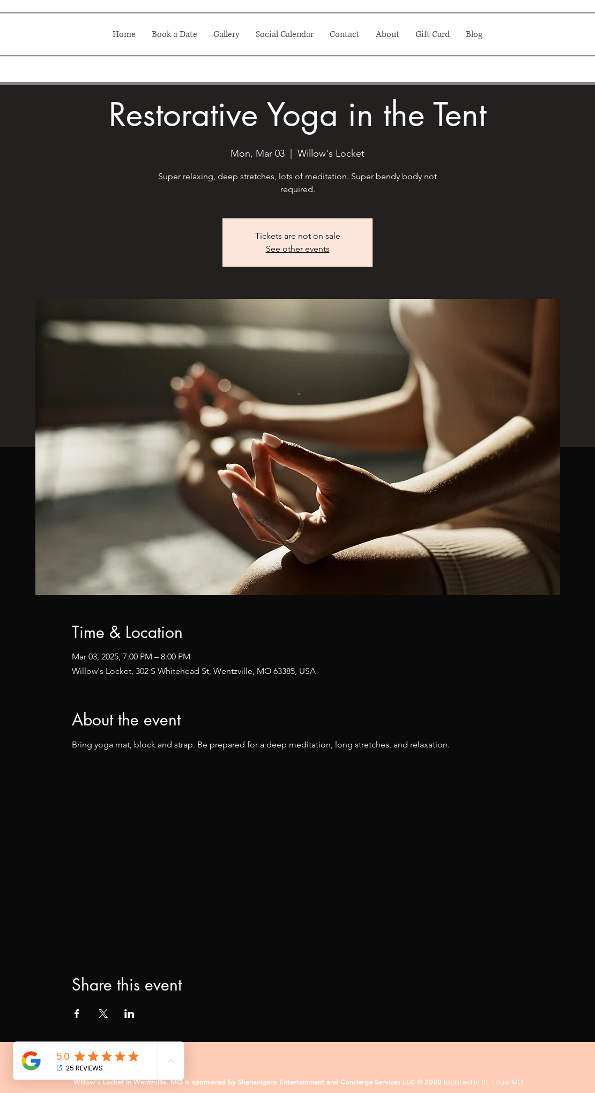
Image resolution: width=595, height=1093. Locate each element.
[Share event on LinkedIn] (129, 1013)
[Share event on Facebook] (77, 1013)
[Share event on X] (103, 1013)
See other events (298, 249)
